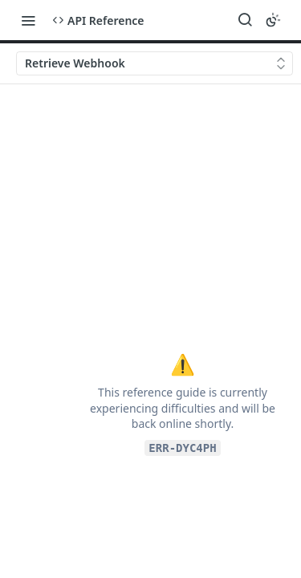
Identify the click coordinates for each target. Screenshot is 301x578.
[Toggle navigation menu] (28, 20)
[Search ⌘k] (245, 20)
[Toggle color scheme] (273, 20)
